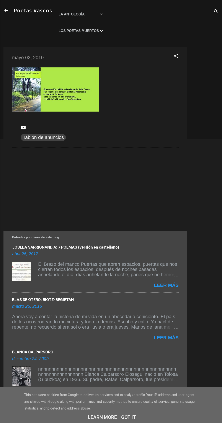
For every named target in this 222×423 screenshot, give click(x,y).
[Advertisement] (205, 112)
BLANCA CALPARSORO (32, 352)
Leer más (166, 285)
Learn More (102, 417)
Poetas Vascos (33, 10)
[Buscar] (216, 11)
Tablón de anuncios (43, 137)
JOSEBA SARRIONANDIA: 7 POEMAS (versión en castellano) (65, 247)
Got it (128, 417)
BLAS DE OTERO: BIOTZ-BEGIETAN (43, 299)
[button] (176, 56)
